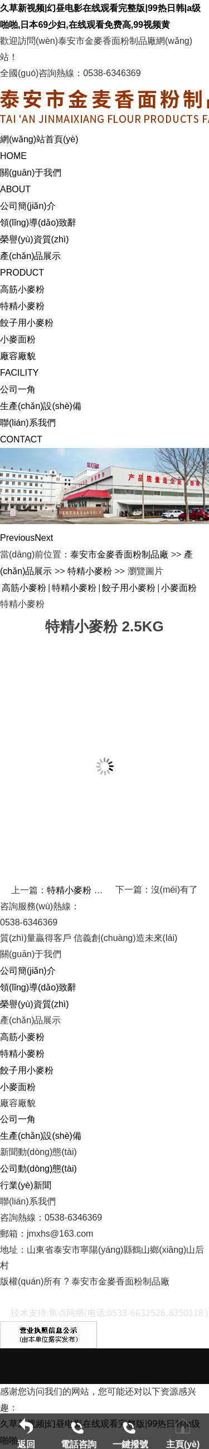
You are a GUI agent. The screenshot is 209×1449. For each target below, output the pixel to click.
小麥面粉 (18, 339)
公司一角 (18, 389)
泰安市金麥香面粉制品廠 (119, 554)
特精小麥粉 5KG (79, 890)
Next (44, 537)
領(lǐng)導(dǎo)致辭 (38, 222)
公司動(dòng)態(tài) (38, 1168)
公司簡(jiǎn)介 (28, 206)
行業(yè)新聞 (25, 1185)
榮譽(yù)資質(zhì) (34, 239)
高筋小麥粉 (22, 289)
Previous (17, 537)
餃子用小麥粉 (27, 322)
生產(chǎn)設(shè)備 (40, 406)
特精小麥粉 (22, 306)
